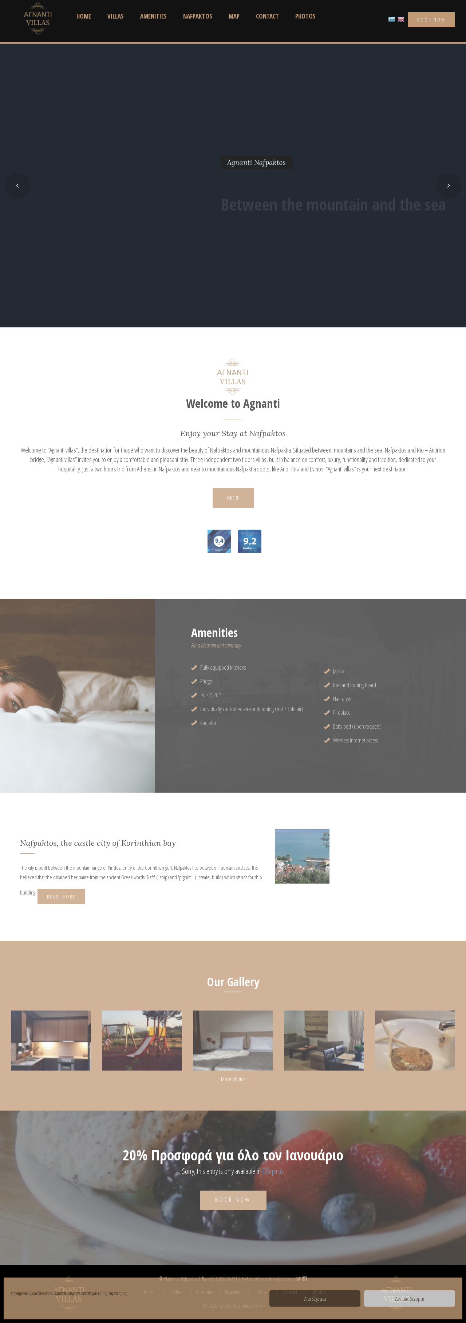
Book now (233, 1199)
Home (83, 16)
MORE (233, 498)
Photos (305, 16)
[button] (17, 185)
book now (431, 19)
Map (234, 16)
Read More (61, 896)
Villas (115, 16)
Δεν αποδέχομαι (409, 1298)
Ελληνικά (272, 1171)
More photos (233, 1079)
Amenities (153, 16)
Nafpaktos (197, 16)
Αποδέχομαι (315, 1298)
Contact (267, 16)
